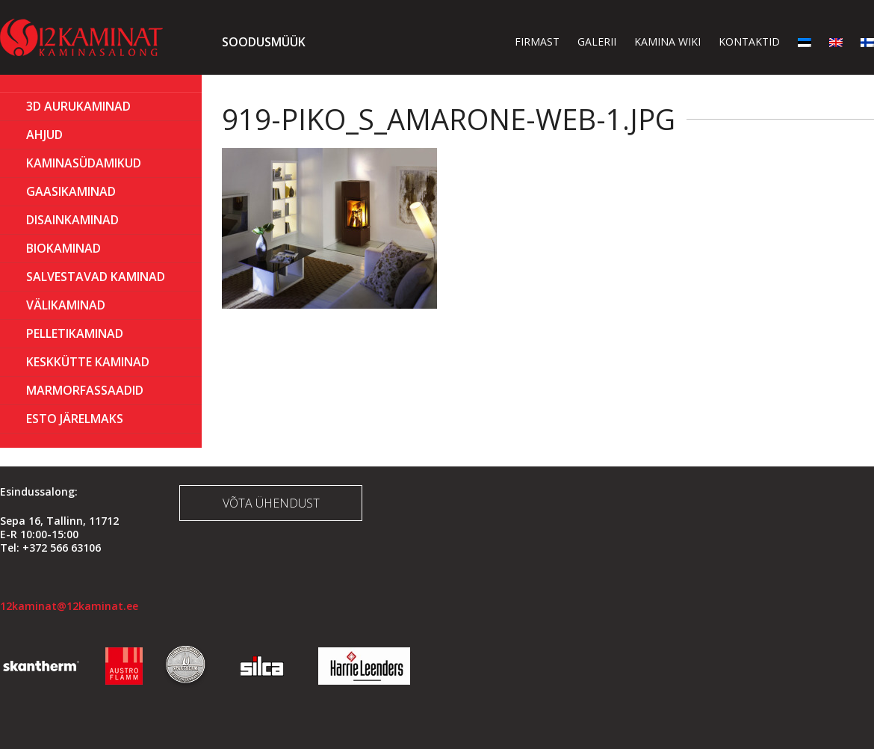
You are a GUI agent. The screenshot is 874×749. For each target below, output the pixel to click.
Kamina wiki (667, 41)
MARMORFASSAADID (84, 390)
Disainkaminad (72, 220)
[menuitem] (804, 41)
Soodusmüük (264, 42)
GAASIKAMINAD (71, 191)
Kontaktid (749, 41)
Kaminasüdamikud (83, 163)
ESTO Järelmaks (74, 418)
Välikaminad (65, 305)
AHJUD (44, 134)
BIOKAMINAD (63, 248)
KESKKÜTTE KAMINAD (87, 362)
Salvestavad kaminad (95, 276)
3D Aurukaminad (78, 106)
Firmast (537, 41)
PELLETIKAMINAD (74, 333)
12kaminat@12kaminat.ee (69, 606)
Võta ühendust (271, 503)
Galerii (596, 41)
